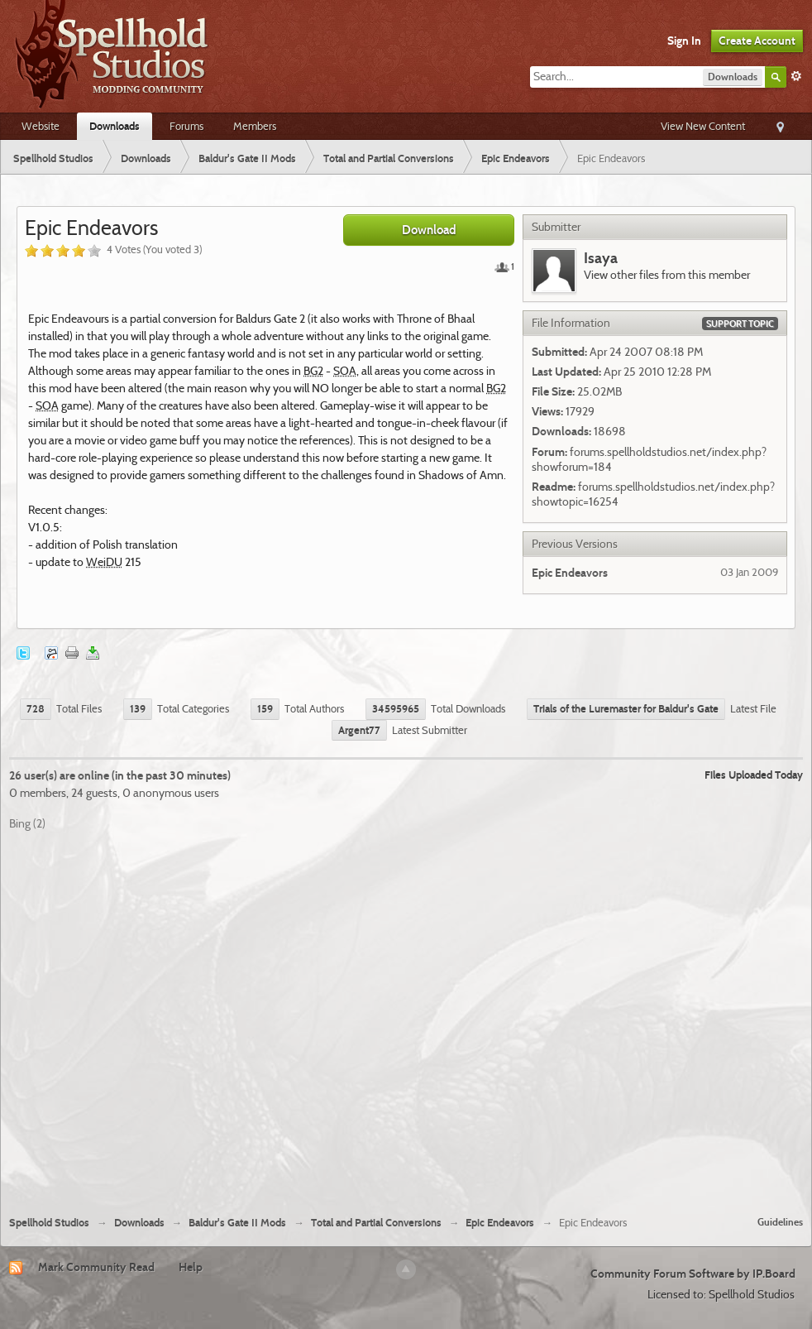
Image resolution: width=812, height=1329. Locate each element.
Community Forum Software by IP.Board (692, 1273)
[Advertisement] (178, 1017)
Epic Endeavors (500, 1222)
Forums (186, 125)
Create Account (757, 40)
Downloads (114, 125)
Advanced (796, 76)
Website (40, 125)
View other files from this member (667, 274)
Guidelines (780, 1222)
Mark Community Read (96, 1266)
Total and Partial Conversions (376, 1222)
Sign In (684, 40)
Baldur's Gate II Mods (237, 1222)
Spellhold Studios (49, 1222)
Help (191, 1266)
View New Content (703, 125)
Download (429, 230)
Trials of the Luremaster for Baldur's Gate (626, 708)
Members (254, 125)
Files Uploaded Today (754, 774)
